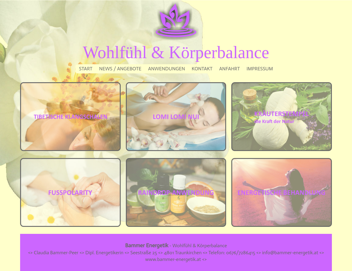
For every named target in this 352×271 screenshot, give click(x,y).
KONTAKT (202, 69)
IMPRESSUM (260, 69)
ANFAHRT (229, 69)
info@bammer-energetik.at (290, 252)
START (85, 69)
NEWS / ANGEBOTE (120, 69)
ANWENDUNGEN (166, 69)
